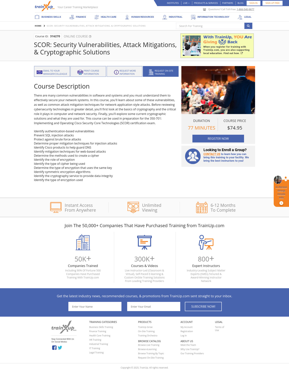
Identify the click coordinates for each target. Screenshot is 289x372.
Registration (186, 331)
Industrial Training (98, 344)
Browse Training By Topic (151, 353)
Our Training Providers (192, 353)
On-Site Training (146, 331)
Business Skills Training (101, 327)
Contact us (211, 154)
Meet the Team (188, 345)
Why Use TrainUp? (189, 349)
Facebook (54, 347)
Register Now (218, 139)
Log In (183, 335)
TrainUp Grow (145, 327)
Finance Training (97, 331)
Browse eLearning (147, 349)
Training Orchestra (147, 335)
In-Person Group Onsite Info (281, 195)
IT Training (94, 348)
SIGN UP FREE (272, 3)
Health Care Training (99, 335)
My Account (186, 327)
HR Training (95, 339)
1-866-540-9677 (245, 9)
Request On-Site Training (150, 357)
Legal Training (96, 352)
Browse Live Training (148, 345)
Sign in (253, 3)
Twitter (60, 347)
